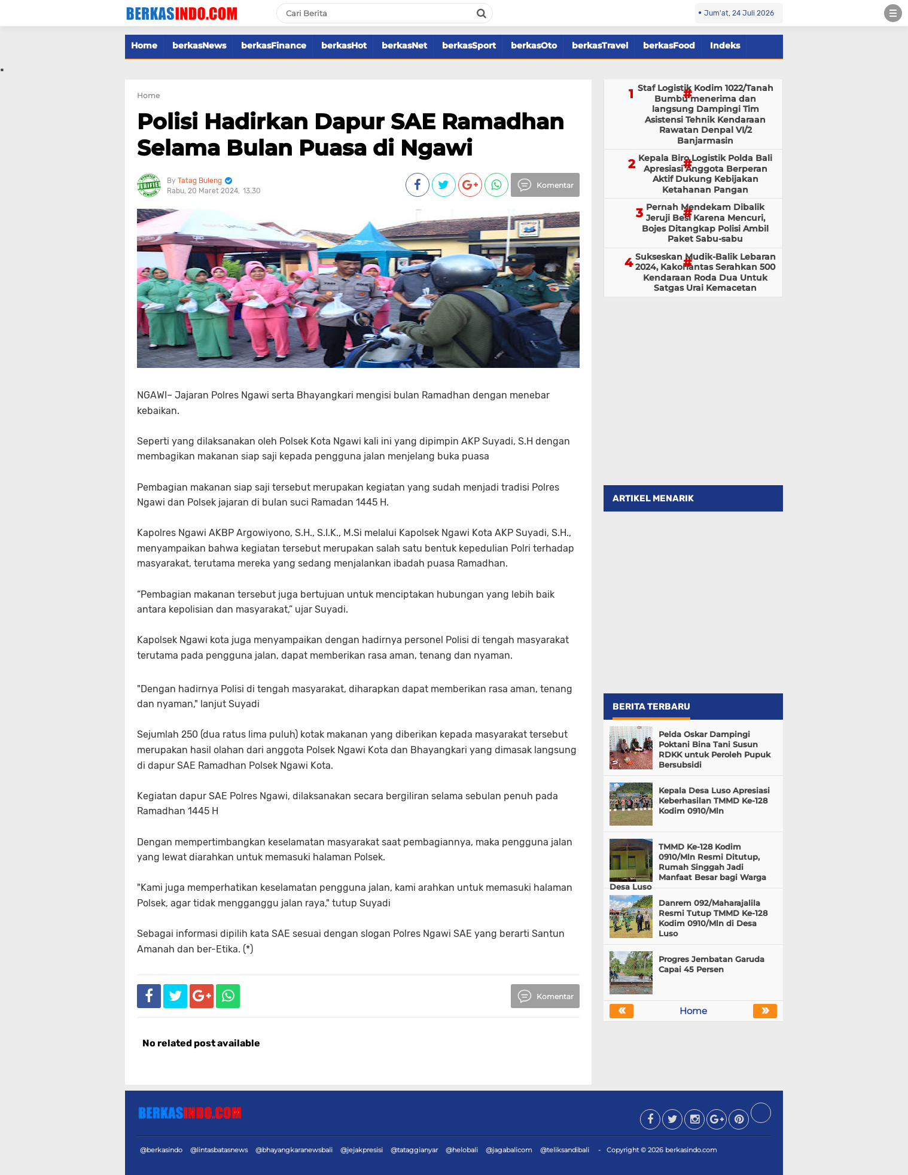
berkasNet (404, 45)
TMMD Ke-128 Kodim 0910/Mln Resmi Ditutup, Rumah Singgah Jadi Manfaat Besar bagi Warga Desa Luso (688, 867)
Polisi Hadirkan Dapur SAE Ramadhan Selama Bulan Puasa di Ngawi (350, 134)
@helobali (462, 1150)
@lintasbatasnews (219, 1150)
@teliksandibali (564, 1150)
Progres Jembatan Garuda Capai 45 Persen (711, 964)
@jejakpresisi (361, 1150)
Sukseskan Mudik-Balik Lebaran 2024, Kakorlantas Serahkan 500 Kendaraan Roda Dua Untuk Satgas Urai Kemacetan (705, 272)
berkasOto (534, 45)
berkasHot (344, 45)
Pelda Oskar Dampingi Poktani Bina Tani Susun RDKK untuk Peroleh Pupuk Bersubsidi (714, 749)
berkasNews (199, 45)
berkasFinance (273, 45)
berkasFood (669, 45)
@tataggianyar (414, 1150)
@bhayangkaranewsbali (294, 1150)
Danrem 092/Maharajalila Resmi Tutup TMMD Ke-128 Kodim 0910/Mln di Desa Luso (713, 918)
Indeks (725, 45)
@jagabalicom (509, 1150)
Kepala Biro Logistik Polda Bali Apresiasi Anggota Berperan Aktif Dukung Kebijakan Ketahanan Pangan (705, 173)
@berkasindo (161, 1150)
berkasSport (469, 45)
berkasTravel (600, 45)
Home (144, 45)
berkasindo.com (691, 1150)
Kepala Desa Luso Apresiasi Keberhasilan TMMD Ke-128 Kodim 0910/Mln (714, 800)
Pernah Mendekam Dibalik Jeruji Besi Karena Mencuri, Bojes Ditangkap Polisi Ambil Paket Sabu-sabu (705, 222)
